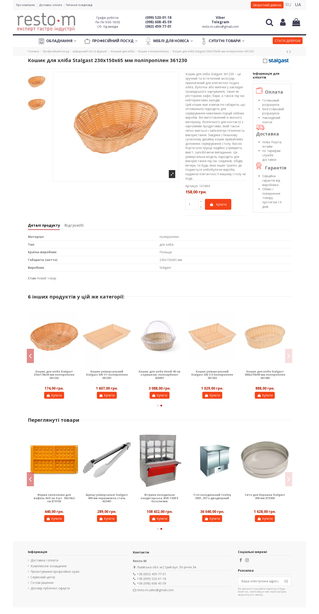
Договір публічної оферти (50, 588)
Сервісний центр (43, 577)
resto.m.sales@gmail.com (220, 26)
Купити (218, 204)
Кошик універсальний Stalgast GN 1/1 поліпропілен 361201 (107, 375)
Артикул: (191, 186)
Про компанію (26, 5)
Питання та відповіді (79, 5)
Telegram (220, 22)
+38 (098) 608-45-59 (151, 583)
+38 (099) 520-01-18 (151, 579)
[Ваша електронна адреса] (260, 581)
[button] (287, 41)
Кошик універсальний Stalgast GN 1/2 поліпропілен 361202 (212, 375)
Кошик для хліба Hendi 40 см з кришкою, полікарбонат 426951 (159, 375)
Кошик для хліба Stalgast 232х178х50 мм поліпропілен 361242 (54, 375)
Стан (32, 278)
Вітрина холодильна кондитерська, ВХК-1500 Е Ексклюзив (159, 498)
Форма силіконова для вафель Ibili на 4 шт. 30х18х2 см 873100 (54, 498)
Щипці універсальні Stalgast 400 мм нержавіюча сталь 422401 (107, 498)
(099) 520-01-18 (158, 17)
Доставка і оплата (51, 5)
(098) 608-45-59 (158, 22)
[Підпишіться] (286, 581)
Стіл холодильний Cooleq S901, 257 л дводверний (212, 496)
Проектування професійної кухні (55, 571)
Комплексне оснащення (48, 566)
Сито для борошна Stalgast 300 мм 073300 (265, 496)
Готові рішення (42, 583)
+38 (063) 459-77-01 (151, 574)
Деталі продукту (44, 225)
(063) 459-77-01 (158, 26)
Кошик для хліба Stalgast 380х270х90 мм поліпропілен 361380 (265, 375)
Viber (220, 17)
